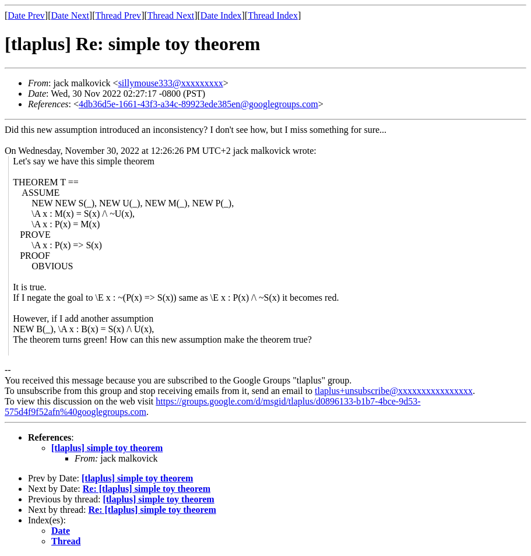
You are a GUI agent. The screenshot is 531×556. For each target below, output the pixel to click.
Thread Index (273, 15)
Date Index (221, 15)
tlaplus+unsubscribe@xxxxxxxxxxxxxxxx (394, 391)
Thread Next (170, 15)
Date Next (70, 15)
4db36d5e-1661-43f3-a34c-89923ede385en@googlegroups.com (198, 104)
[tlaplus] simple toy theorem (107, 448)
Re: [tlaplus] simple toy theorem (146, 489)
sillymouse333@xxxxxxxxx (170, 83)
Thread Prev (118, 15)
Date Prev (26, 15)
